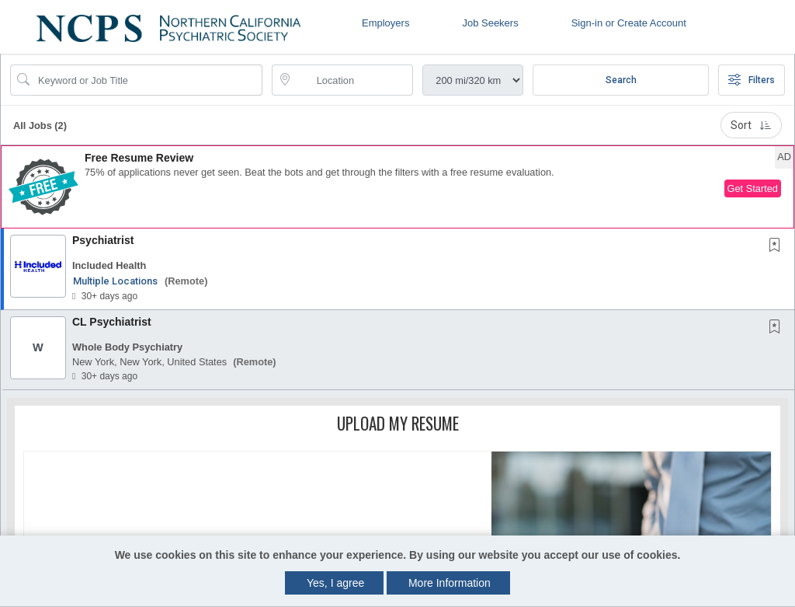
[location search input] (353, 80)
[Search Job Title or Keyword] (147, 80)
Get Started (752, 188)
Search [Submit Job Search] (621, 80)
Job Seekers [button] (490, 23)
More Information (449, 583)
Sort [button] (751, 125)
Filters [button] (751, 80)
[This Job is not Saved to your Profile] (778, 246)
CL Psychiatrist (111, 322)
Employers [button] (385, 23)
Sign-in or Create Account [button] (628, 23)
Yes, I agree (335, 583)
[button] (397, 186)
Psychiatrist (103, 240)
